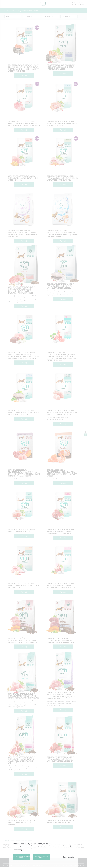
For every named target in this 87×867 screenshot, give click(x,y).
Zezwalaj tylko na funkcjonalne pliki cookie (22, 857)
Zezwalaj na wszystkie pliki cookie (41, 857)
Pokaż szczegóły (18, 850)
